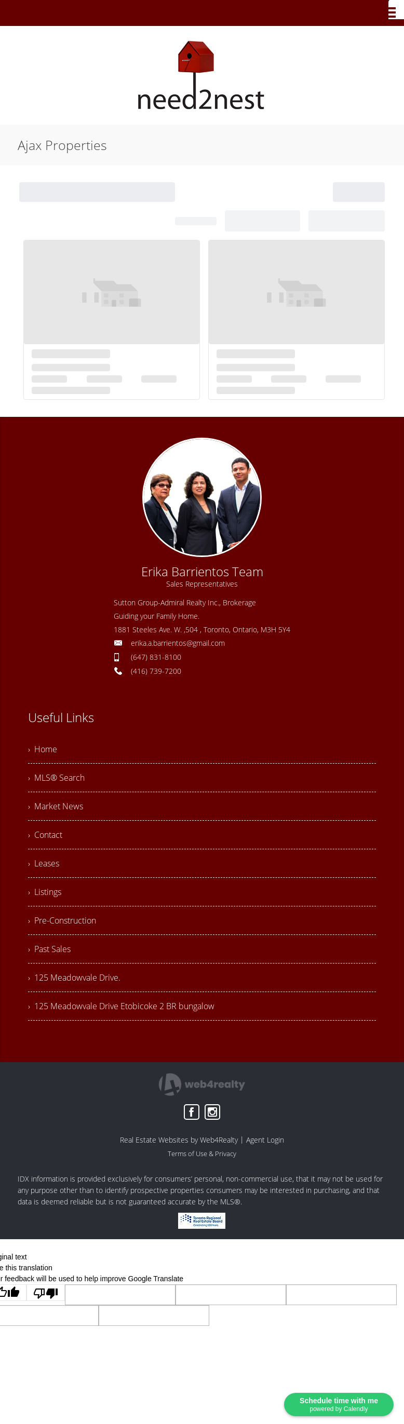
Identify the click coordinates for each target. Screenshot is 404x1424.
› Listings (44, 892)
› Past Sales (49, 949)
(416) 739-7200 (156, 671)
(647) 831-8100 (156, 657)
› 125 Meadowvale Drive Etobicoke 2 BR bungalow (121, 1006)
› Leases (43, 863)
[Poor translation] (45, 1292)
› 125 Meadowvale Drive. (74, 977)
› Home (42, 749)
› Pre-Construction (62, 920)
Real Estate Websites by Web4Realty (179, 1140)
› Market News (55, 806)
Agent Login (265, 1140)
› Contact (45, 834)
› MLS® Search (56, 777)
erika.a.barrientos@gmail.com (178, 643)
